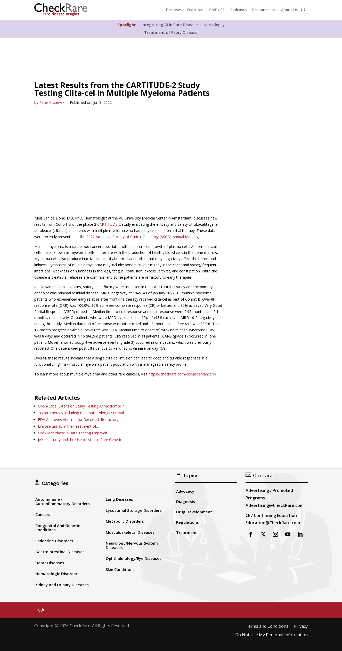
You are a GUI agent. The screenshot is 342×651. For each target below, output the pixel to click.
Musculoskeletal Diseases (130, 532)
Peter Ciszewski (52, 102)
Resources (261, 9)
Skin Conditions (120, 569)
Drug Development (194, 511)
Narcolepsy (214, 25)
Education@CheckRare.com (273, 522)
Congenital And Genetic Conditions (57, 527)
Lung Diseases (119, 499)
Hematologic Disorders (57, 573)
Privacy (301, 626)
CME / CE (217, 9)
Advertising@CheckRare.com (275, 505)
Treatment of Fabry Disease (171, 32)
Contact (259, 475)
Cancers (42, 514)
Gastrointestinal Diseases (60, 551)
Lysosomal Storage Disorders (134, 510)
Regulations (187, 522)
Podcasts (238, 9)
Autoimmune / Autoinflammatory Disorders (62, 501)
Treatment (186, 532)
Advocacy (185, 491)
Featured (195, 9)
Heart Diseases (49, 562)
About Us (289, 9)
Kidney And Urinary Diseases (62, 584)
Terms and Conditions (267, 626)
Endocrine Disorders (54, 540)
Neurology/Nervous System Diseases (132, 545)
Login (39, 610)
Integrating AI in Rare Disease (170, 25)
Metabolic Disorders (125, 521)
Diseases (174, 9)
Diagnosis (185, 501)
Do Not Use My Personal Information (271, 635)
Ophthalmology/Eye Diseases (133, 558)
